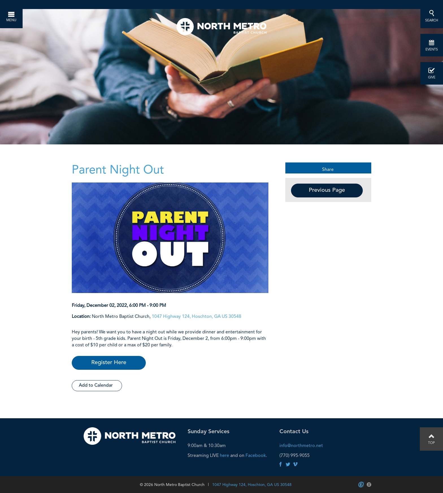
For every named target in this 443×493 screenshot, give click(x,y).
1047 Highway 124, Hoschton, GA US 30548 (196, 316)
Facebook (256, 455)
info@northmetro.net (301, 445)
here (224, 455)
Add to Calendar (96, 385)
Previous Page (327, 190)
